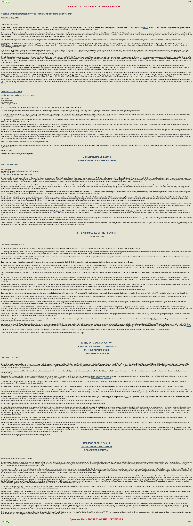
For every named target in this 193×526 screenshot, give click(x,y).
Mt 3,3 (63, 212)
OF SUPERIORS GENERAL (96, 450)
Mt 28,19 (155, 319)
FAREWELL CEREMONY (11, 92)
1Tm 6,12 (9, 116)
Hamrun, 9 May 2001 (10, 17)
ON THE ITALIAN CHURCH (96, 350)
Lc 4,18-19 (48, 267)
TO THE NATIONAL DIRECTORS (96, 157)
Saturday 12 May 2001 (10, 357)
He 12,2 (96, 205)
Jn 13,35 (4, 281)
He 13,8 (8, 188)
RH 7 (126, 397)
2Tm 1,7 (140, 218)
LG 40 (185, 293)
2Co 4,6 (70, 57)
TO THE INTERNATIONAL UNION (96, 447)
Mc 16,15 (4, 214)
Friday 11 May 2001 (9, 164)
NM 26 (159, 505)
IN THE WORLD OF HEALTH (96, 353)
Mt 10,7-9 (100, 378)
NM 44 (55, 308)
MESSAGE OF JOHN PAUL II (96, 443)
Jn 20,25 (8, 60)
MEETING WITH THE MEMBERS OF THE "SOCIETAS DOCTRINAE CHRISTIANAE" (36, 14)
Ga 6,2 (19, 498)
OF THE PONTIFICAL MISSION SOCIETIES (96, 160)
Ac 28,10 (139, 145)
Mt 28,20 (86, 329)
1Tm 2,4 (43, 200)
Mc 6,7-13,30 (133, 267)
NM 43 (105, 310)
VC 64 (188, 326)
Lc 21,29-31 (83, 43)
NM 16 (30, 76)
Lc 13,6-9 (19, 36)
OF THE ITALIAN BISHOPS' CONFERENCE (96, 346)
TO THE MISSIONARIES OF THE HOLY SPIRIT (96, 233)
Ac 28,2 (145, 28)
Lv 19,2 (44, 298)
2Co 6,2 (58, 211)
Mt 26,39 (135, 505)
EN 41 (142, 60)
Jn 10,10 (143, 392)
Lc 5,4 (132, 211)
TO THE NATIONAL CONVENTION (96, 343)
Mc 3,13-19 (107, 378)
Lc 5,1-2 (94, 378)
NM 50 (105, 512)
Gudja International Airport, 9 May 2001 (18, 95)
